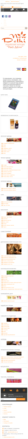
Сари (2, 194)
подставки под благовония (9, 334)
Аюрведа (3, 339)
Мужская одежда (6, 181)
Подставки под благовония (9, 360)
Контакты (4, 413)
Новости (4, 410)
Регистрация (5, 421)
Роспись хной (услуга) (8, 260)
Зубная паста (6, 280)
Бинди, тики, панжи (7, 217)
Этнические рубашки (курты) (9, 190)
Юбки (4, 153)
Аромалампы (6, 324)
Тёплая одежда (5, 157)
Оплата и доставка (6, 412)
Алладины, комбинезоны (8, 143)
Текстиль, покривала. (7, 377)
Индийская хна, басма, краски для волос (12, 282)
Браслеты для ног (7, 220)
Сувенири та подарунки (8, 316)
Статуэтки (5, 329)
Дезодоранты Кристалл (8, 276)
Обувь (4, 145)
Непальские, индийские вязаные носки (12, 170)
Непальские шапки (7, 168)
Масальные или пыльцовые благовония (12, 358)
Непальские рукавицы (8, 166)
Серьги (4, 226)
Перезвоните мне (17, 7)
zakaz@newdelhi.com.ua (13, 432)
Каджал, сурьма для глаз (8, 284)
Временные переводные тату (9, 257)
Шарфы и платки (7, 150)
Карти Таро (4, 94)
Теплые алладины (7, 173)
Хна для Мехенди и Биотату (9, 255)
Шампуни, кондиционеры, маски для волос (12, 289)
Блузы (4, 146)
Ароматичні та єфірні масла (9, 115)
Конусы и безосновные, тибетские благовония (13, 357)
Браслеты (5, 218)
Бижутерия (4, 209)
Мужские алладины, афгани (9, 188)
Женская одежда (6, 136)
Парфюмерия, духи (7, 293)
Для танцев (5, 203)
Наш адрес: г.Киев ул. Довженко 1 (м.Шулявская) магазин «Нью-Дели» (20, 58)
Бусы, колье (5, 222)
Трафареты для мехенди (8, 262)
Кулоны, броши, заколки (8, 225)
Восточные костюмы (7, 202)
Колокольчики (6, 326)
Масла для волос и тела (8, 287)
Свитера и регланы (7, 171)
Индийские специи (7, 305)
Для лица (5, 277)
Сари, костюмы (6, 205)
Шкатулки (5, 333)
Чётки (4, 331)
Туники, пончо (6, 151)
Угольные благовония (8, 362)
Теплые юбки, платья (8, 176)
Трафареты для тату (7, 264)
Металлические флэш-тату (9, 259)
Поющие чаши (6, 328)
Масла (4, 285)
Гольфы (5, 165)
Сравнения (16, 10)
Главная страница (6, 406)
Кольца (4, 223)
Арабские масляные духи (8, 301)
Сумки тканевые (6, 231)
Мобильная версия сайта (9, 437)
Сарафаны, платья (7, 148)
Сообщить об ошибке (7, 423)
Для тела (5, 279)
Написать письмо (7, 7)
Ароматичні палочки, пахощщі (10, 349)
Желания (23, 10)
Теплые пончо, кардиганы (9, 175)
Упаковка (5, 323)
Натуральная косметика (8, 268)
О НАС (4, 408)
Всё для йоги (5, 366)
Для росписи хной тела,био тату (11, 242)
